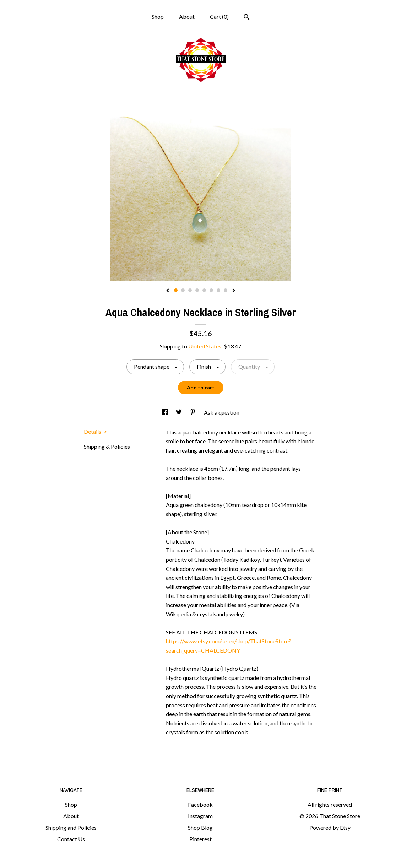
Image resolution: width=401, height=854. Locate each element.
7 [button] (218, 290)
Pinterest (200, 839)
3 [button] (190, 290)
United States (204, 346)
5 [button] (204, 290)
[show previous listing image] (167, 290)
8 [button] (225, 290)
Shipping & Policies (107, 446)
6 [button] (211, 290)
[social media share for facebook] (165, 412)
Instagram (200, 815)
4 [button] (197, 290)
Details (95, 431)
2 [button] (183, 290)
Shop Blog (200, 827)
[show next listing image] (233, 290)
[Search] (246, 18)
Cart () (219, 16)
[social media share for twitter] (179, 412)
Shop (158, 16)
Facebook (200, 804)
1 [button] (176, 290)
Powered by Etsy (330, 827)
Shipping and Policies (71, 827)
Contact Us (71, 839)
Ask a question (221, 412)
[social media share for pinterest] (193, 412)
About (187, 16)
